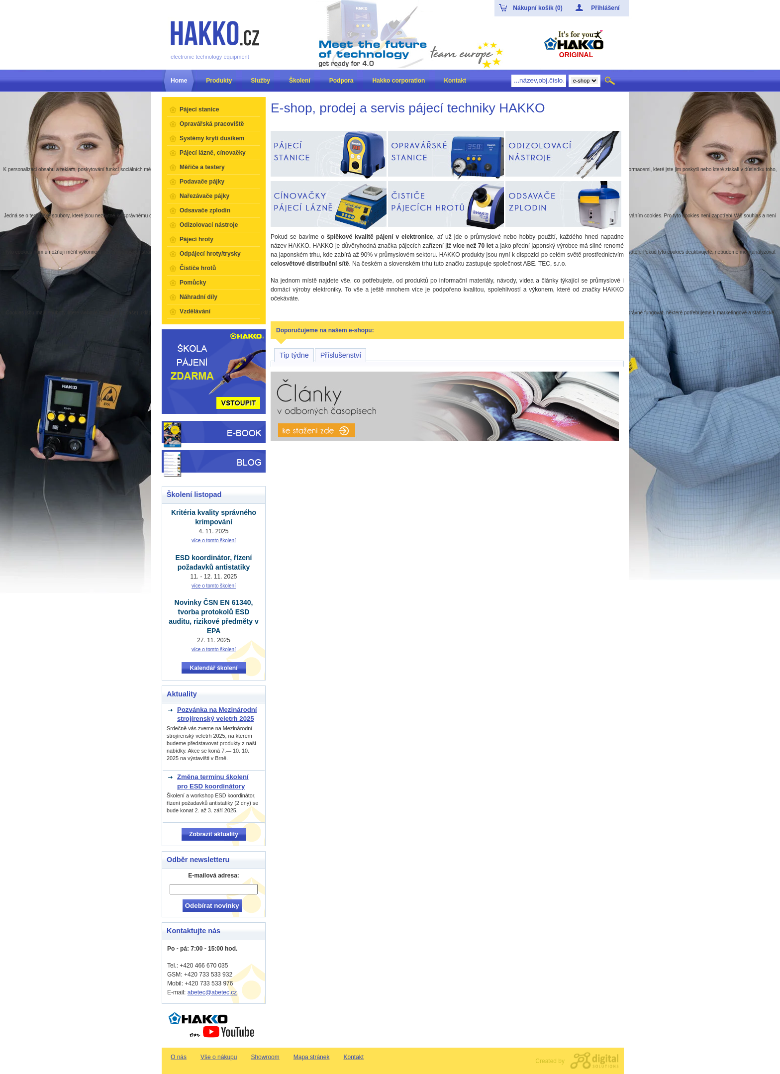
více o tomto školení (214, 540)
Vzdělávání (195, 311)
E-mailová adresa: (213, 875)
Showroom (265, 1057)
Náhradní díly (198, 296)
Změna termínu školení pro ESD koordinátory (213, 781)
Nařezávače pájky (204, 196)
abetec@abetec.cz (212, 992)
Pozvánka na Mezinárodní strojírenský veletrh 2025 (217, 714)
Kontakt (353, 1057)
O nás (179, 1057)
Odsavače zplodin (205, 210)
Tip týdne (294, 355)
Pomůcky (193, 282)
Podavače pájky (202, 181)
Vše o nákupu (218, 1057)
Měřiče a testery (202, 167)
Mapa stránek (311, 1057)
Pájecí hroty (196, 239)
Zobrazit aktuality (213, 834)
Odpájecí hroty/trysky (210, 253)
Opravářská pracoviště (212, 123)
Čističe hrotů (198, 268)
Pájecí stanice (199, 109)
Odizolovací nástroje (209, 224)
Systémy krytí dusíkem (212, 138)
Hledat (610, 80)
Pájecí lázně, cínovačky (213, 152)
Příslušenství (340, 355)
